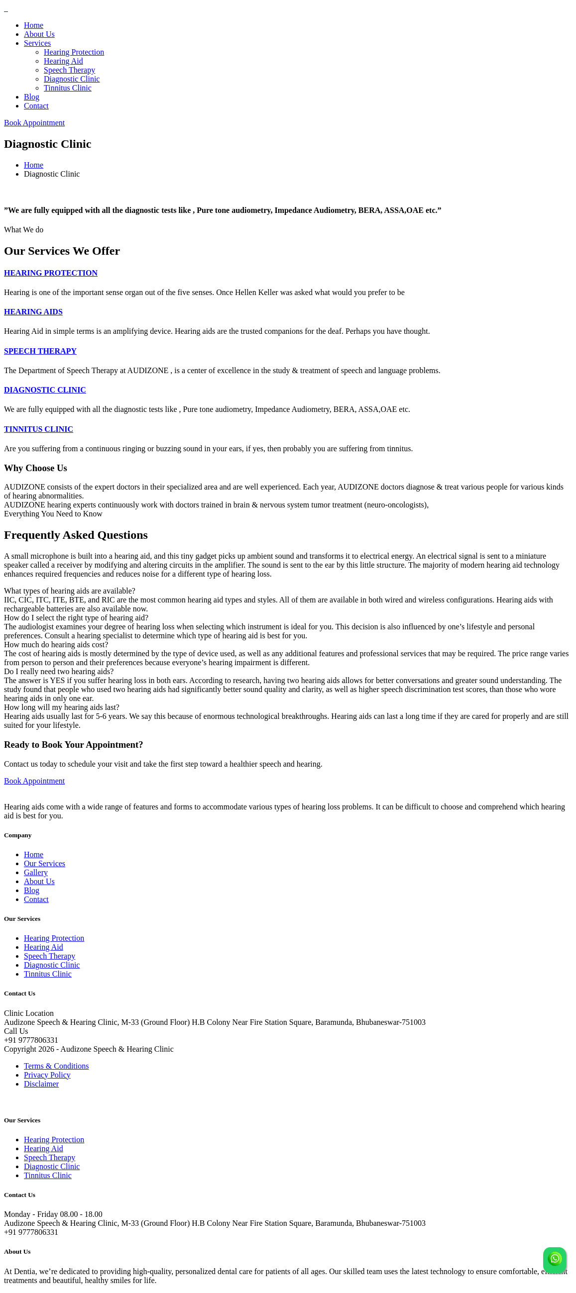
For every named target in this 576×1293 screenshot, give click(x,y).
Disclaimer (41, 1084)
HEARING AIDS (33, 311)
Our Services (44, 863)
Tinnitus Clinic (68, 88)
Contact (36, 105)
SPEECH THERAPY (40, 351)
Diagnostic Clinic (72, 79)
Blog (31, 97)
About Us (39, 34)
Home (33, 25)
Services (37, 43)
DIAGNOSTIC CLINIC (45, 390)
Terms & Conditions (56, 1066)
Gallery (36, 872)
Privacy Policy (47, 1075)
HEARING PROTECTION (51, 273)
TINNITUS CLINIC (38, 429)
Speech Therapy (69, 70)
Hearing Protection (74, 52)
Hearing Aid (63, 61)
